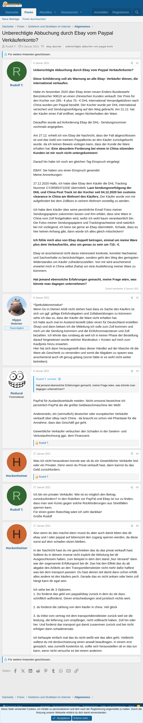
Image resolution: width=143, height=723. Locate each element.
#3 (137, 371)
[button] (55, 12)
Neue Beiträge (10, 19)
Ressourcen (69, 12)
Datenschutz (90, 706)
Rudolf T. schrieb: (46, 379)
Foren (28, 12)
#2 (137, 297)
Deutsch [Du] (12, 706)
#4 (137, 453)
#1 (137, 63)
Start (131, 706)
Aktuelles (45, 12)
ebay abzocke (53, 46)
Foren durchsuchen (34, 19)
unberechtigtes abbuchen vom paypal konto (89, 46)
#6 (137, 525)
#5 (137, 487)
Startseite (11, 12)
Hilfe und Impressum (113, 706)
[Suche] (137, 12)
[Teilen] (132, 63)
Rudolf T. (11, 46)
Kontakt (45, 706)
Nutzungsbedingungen (66, 706)
